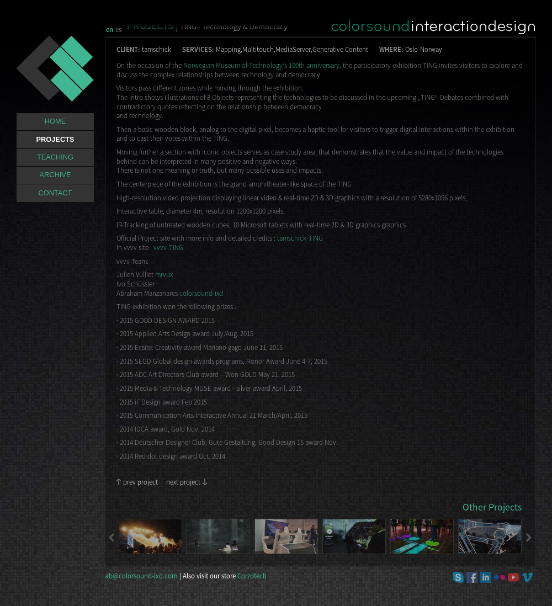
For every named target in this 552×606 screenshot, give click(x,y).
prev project (140, 481)
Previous (112, 537)
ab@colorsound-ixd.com (141, 575)
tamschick (156, 49)
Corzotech (252, 575)
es (118, 29)
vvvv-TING (168, 247)
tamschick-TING (300, 237)
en (109, 29)
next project (183, 481)
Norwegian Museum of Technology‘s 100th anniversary (261, 65)
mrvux (164, 274)
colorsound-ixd (201, 293)
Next (528, 537)
